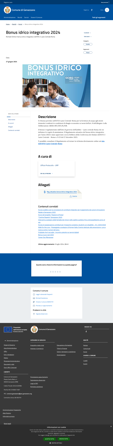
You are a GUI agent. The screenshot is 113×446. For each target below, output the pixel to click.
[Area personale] (104, 2)
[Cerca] (107, 10)
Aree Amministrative (10, 348)
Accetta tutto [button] (49, 439)
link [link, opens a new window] (74, 435)
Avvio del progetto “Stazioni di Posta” (51, 215)
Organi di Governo (9, 345)
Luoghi (85, 361)
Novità (14, 24)
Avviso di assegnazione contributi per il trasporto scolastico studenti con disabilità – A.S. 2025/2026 (72, 225)
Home (8, 24)
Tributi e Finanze (62, 348)
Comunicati (86, 348)
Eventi (85, 364)
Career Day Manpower (45, 237)
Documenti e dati (9, 364)
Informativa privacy (9, 416)
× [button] (111, 426)
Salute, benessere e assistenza (66, 352)
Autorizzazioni (61, 355)
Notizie (85, 345)
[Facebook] (91, 10)
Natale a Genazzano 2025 (47, 212)
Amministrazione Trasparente (12, 410)
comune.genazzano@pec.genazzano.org (19, 394)
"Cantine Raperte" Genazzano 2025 (50, 217)
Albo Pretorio (7, 413)
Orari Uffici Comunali (10, 367)
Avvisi (20, 24)
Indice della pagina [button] (13, 114)
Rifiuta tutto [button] (63, 439)
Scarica (73, 196)
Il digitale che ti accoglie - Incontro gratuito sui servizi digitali (58, 232)
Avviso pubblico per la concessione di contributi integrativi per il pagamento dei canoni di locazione (71, 210)
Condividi (87, 33)
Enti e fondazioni (9, 355)
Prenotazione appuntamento (39, 377)
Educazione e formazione (64, 345)
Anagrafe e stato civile (37, 345)
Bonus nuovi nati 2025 (46, 235)
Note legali (7, 423)
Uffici (5, 351)
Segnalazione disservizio (37, 380)
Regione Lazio (8, 2)
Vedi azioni (88, 37)
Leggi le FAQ (34, 383)
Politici (6, 358)
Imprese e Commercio (36, 348)
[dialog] (56, 435)
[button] (56, 443)
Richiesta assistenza (36, 387)
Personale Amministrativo (12, 361)
